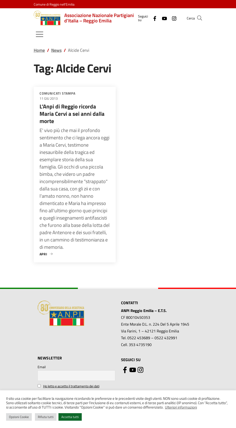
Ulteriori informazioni (181, 407)
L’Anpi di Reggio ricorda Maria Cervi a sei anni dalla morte (72, 113)
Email (42, 366)
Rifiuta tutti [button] (46, 416)
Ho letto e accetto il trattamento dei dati (71, 386)
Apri (46, 254)
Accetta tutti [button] (70, 416)
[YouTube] (162, 18)
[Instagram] (172, 18)
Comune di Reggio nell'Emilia (54, 4)
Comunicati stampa (57, 93)
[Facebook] (153, 18)
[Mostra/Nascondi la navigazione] (39, 34)
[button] (200, 18)
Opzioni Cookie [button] (19, 416)
